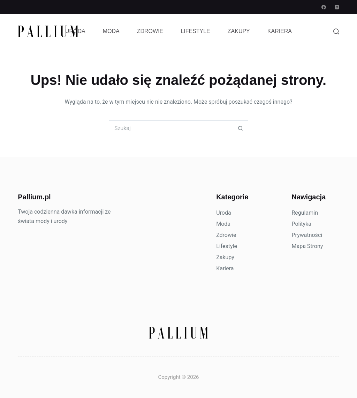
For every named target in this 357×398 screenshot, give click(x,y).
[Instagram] (337, 7)
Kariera (279, 31)
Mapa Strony (307, 246)
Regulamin (304, 212)
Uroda (75, 31)
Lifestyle (195, 31)
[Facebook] (323, 7)
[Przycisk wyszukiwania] (240, 128)
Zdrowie (150, 31)
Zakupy (239, 31)
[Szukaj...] (171, 128)
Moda (111, 31)
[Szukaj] (336, 31)
